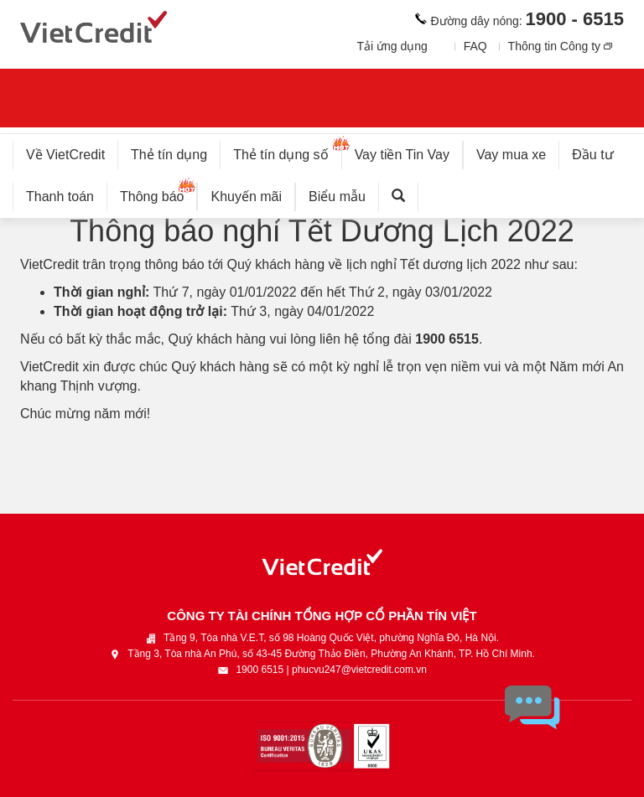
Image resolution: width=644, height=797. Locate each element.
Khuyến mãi (246, 196)
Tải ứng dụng (391, 46)
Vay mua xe (511, 154)
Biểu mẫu (337, 196)
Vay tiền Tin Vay (409, 151)
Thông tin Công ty (554, 46)
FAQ (475, 46)
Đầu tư (592, 154)
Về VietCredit (65, 154)
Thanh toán (60, 196)
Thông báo (159, 193)
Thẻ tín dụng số (287, 151)
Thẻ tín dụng (169, 154)
